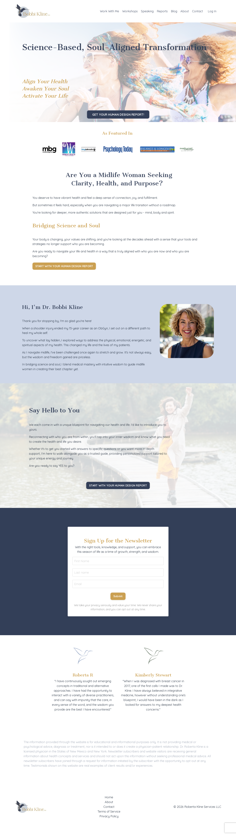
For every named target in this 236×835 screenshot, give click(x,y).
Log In (212, 11)
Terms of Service (109, 812)
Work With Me (108, 11)
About (184, 11)
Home (109, 798)
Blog (174, 11)
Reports (162, 11)
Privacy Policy (108, 816)
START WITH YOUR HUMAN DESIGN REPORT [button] (64, 266)
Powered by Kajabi (210, 826)
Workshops (129, 11)
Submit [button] (118, 596)
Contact (197, 11)
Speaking (146, 11)
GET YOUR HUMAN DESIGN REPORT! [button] (118, 114)
